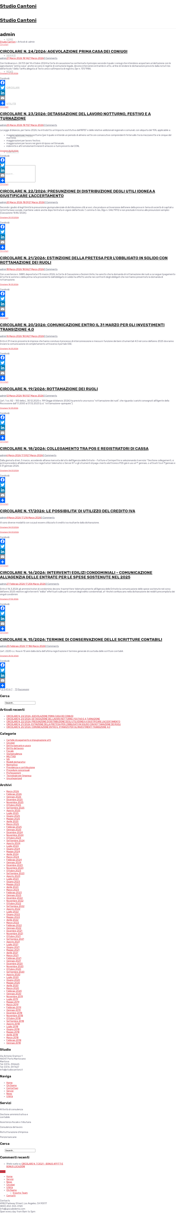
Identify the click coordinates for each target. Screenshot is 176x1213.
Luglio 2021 (12, 944)
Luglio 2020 (12, 977)
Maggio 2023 (13, 884)
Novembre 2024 (14, 835)
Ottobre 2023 (13, 870)
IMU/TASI (11, 756)
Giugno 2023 (13, 881)
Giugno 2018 (12, 1029)
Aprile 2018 (12, 1034)
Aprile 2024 (12, 854)
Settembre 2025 (15, 808)
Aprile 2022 (12, 920)
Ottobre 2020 (13, 969)
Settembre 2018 (15, 1021)
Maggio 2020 (13, 983)
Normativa (12, 764)
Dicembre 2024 (14, 832)
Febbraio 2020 (14, 991)
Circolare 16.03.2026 (9, 349)
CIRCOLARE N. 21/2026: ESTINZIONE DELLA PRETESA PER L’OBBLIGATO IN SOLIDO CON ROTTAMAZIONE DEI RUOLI (63, 724)
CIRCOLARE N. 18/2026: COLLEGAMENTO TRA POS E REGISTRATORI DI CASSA (74, 448)
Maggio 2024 (13, 851)
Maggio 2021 (12, 950)
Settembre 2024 (15, 840)
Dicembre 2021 (14, 931)
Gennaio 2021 (13, 961)
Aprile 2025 (12, 821)
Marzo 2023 (12, 890)
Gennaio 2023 (13, 895)
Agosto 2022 (13, 909)
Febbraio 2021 (13, 958)
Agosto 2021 (13, 942)
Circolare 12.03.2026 (9, 408)
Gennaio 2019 (13, 1010)
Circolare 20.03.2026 (9, 218)
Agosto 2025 (13, 810)
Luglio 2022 (12, 911)
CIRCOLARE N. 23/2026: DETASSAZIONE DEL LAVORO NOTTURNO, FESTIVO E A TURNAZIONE (53, 719)
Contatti (12, 152)
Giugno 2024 (13, 849)
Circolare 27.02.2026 (9, 599)
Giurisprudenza (14, 753)
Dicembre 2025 (14, 799)
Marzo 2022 (12, 922)
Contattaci (12, 1088)
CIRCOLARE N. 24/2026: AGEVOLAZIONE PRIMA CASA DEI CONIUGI (63, 51)
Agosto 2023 (13, 876)
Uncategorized (14, 778)
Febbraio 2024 (14, 859)
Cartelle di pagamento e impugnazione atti (28, 740)
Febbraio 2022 (14, 925)
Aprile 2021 (12, 952)
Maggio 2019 (12, 1002)
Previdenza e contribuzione (20, 767)
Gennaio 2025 (13, 829)
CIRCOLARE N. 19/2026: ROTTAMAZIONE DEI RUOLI (49, 389)
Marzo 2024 (12, 857)
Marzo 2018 (12, 1037)
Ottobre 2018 (13, 1018)
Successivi (23, 689)
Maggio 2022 (13, 917)
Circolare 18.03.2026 (9, 284)
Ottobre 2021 (13, 936)
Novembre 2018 (14, 1015)
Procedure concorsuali (18, 770)
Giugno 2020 (13, 980)
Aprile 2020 (12, 985)
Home (9, 39)
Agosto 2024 (13, 843)
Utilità (11, 103)
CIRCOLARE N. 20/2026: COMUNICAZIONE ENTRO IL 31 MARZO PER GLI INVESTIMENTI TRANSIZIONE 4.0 (58, 727)
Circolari (13, 87)
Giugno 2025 (13, 816)
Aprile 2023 (12, 887)
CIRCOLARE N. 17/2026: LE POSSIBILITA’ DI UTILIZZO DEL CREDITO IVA (67, 511)
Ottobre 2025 (13, 805)
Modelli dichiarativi (15, 762)
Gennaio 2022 (13, 928)
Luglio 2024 (12, 846)
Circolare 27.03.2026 (9, 73)
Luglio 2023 (12, 879)
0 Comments (50, 58)
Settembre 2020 (15, 972)
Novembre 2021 (14, 933)
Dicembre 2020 (14, 963)
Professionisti (13, 773)
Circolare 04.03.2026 (9, 527)
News (9, 71)
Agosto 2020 (13, 974)
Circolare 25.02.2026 (9, 656)
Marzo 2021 (12, 955)
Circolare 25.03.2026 (9, 151)
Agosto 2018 (13, 1024)
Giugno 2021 (12, 947)
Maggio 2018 (12, 1032)
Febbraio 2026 (14, 794)
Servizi (11, 55)
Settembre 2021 (15, 939)
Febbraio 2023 (14, 892)
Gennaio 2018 (13, 1043)
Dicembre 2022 (14, 898)
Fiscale (10, 751)
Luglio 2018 (12, 1026)
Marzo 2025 (12, 824)
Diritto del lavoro (15, 748)
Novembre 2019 (14, 996)
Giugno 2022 (13, 914)
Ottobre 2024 (13, 838)
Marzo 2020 (12, 988)
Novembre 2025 (14, 802)
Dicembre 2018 (14, 1013)
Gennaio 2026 (13, 797)
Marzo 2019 (12, 1004)
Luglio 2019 (12, 999)
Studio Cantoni (18, 6)
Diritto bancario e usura (18, 745)
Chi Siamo (11, 1085)
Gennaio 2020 (13, 993)
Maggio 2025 (13, 818)
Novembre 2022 (14, 900)
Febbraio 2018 (13, 1040)
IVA (8, 759)
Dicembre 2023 (14, 865)
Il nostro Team (20, 1193)
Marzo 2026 (12, 791)
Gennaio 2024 (13, 862)
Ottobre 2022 (13, 903)
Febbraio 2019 (13, 1007)
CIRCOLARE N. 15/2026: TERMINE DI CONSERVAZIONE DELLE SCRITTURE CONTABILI (81, 639)
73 (16, 689)
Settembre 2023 (15, 873)
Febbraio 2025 (14, 827)
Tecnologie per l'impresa (18, 775)
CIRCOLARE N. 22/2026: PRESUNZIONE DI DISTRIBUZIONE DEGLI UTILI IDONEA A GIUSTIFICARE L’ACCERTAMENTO (63, 721)
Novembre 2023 (14, 868)
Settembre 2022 (15, 906)
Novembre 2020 (14, 966)
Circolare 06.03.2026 (9, 471)
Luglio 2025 (12, 813)
